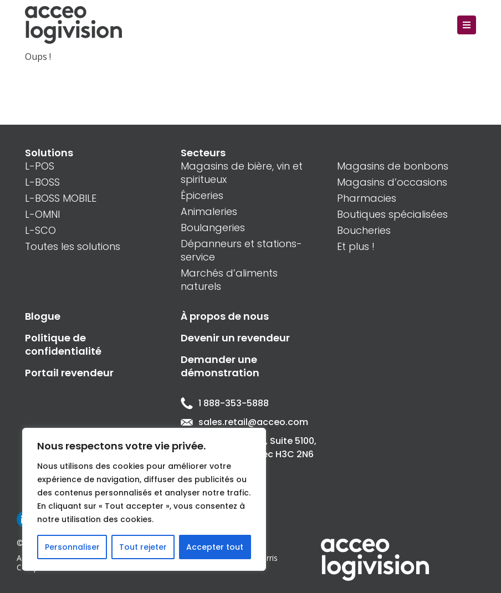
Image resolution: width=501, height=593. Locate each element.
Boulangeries (213, 227)
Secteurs (203, 153)
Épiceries (202, 195)
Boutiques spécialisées (392, 214)
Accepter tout (214, 547)
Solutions (49, 153)
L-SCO (40, 230)
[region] (144, 499)
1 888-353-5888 (225, 403)
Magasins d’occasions (392, 182)
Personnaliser (72, 547)
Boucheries (364, 230)
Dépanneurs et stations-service (241, 250)
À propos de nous (225, 316)
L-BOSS (42, 182)
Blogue (42, 316)
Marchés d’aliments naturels (229, 279)
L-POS (39, 166)
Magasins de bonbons (392, 166)
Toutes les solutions (72, 246)
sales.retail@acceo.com (244, 422)
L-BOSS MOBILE (60, 198)
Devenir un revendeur (235, 338)
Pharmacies (366, 198)
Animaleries (209, 211)
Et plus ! (356, 246)
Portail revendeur (69, 373)
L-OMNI (42, 214)
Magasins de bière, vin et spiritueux (242, 172)
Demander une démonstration (220, 366)
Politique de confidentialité (63, 344)
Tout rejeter (143, 547)
